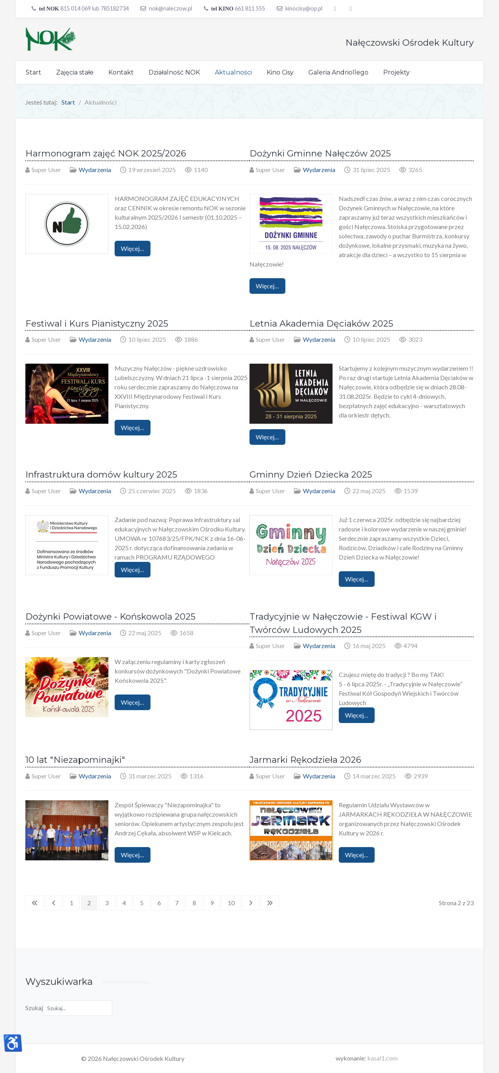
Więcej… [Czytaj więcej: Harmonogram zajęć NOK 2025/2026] (132, 248)
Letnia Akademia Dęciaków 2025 (321, 323)
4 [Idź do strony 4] (124, 902)
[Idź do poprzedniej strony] (54, 902)
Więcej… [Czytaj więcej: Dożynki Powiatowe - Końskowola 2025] (132, 702)
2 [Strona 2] (89, 902)
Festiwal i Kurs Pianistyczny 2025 (96, 323)
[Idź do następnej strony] (250, 902)
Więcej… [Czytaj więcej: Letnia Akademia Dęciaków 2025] (267, 437)
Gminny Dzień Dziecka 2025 (311, 474)
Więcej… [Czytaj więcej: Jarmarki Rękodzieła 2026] (356, 854)
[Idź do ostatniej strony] (269, 902)
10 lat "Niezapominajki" (75, 759)
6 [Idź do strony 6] (159, 902)
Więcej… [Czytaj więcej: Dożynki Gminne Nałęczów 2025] (267, 286)
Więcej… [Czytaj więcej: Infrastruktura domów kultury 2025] (132, 569)
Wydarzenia (95, 169)
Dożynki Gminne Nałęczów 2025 (320, 153)
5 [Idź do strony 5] (141, 902)
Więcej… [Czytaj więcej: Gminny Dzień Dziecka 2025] (356, 579)
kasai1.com (382, 1058)
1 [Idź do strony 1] (71, 902)
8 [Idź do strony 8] (194, 902)
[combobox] (77, 1008)
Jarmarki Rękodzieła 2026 (305, 759)
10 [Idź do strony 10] (231, 902)
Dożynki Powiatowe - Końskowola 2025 (110, 616)
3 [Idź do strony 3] (106, 902)
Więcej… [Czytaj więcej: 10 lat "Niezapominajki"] (132, 854)
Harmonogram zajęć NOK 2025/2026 (105, 153)
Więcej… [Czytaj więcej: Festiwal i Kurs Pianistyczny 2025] (132, 427)
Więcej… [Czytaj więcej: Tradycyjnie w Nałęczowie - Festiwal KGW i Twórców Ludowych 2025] (356, 715)
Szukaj (34, 1007)
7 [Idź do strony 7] (177, 902)
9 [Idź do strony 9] (212, 902)
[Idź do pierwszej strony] (34, 902)
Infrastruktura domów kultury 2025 (101, 474)
